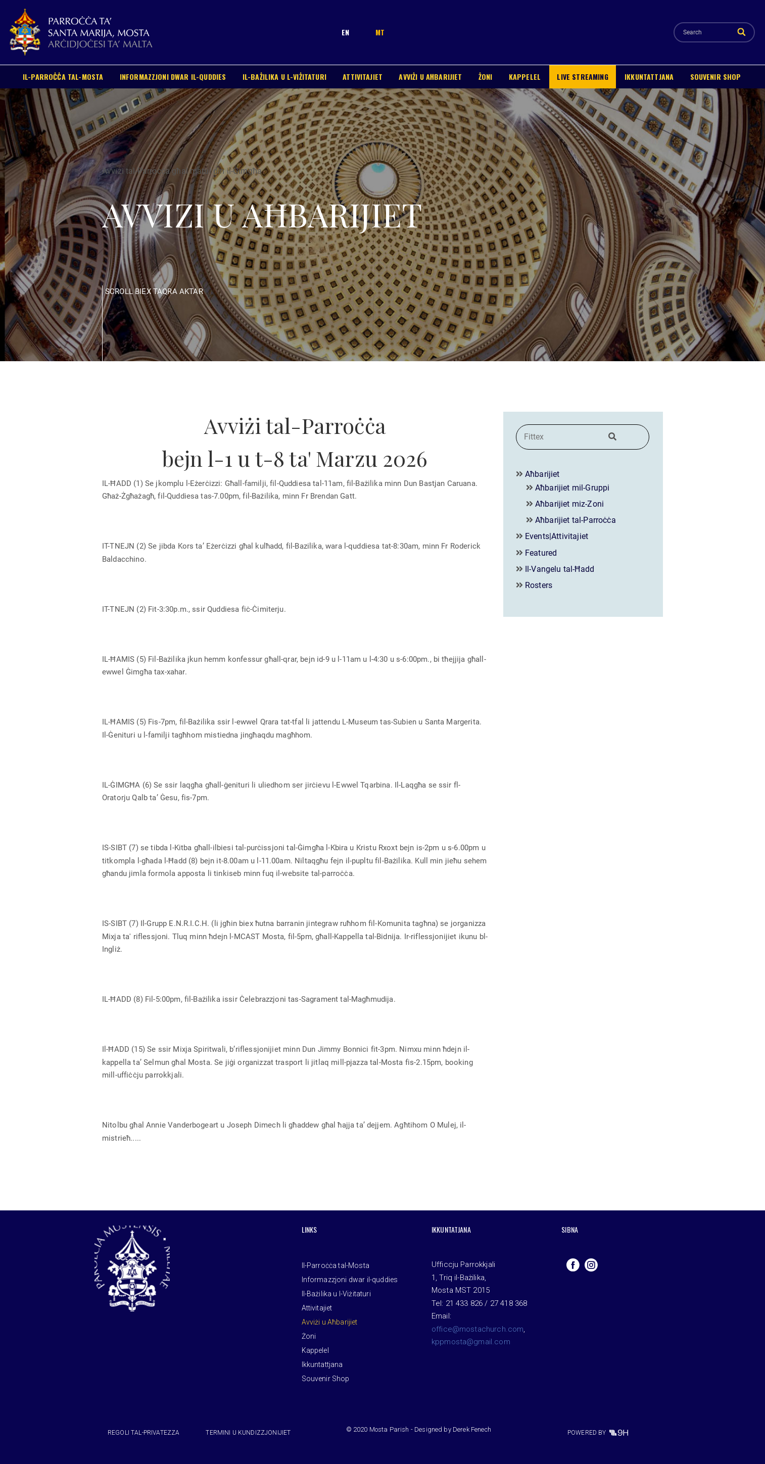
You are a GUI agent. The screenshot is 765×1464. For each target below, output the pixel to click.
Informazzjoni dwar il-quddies (173, 76)
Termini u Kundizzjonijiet (248, 1432)
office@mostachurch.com (478, 1329)
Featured (541, 553)
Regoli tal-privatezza (143, 1432)
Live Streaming (582, 76)
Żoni (486, 76)
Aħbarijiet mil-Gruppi (572, 488)
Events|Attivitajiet (556, 536)
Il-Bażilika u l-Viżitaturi (284, 76)
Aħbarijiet (542, 474)
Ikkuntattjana (649, 76)
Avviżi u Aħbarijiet (430, 76)
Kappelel (525, 76)
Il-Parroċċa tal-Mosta (63, 76)
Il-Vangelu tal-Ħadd (559, 569)
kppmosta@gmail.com (471, 1341)
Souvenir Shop (715, 76)
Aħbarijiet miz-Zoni (569, 504)
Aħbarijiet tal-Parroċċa (575, 520)
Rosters (538, 585)
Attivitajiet (362, 76)
